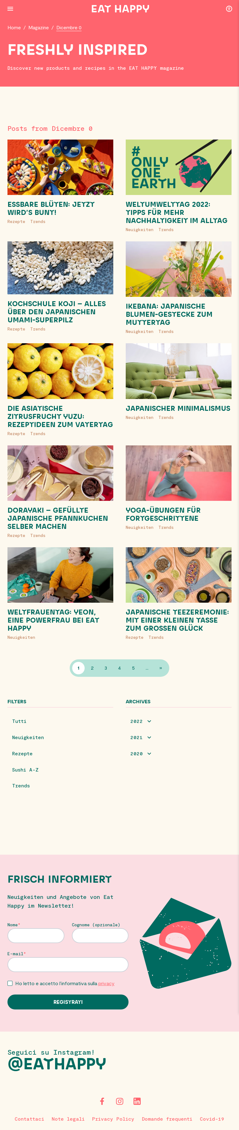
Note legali (68, 1119)
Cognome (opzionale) (96, 925)
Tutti (19, 721)
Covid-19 (212, 1119)
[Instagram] (119, 1101)
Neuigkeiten (139, 229)
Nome (12, 925)
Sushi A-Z (25, 770)
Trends (37, 221)
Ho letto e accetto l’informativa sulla (65, 984)
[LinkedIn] (137, 1101)
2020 (136, 754)
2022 (136, 721)
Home (14, 27)
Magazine (39, 27)
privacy (106, 984)
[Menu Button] (10, 8)
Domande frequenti (167, 1119)
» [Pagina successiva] (160, 668)
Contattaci (29, 1119)
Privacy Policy (113, 1119)
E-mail (15, 954)
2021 (136, 737)
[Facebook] (102, 1101)
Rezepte (16, 221)
